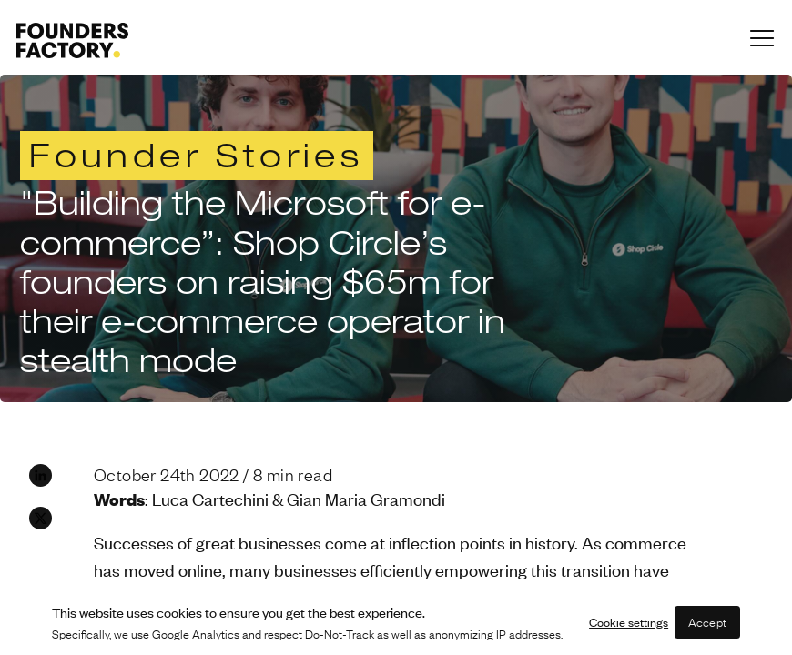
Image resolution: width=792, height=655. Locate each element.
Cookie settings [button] (628, 622)
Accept (707, 622)
